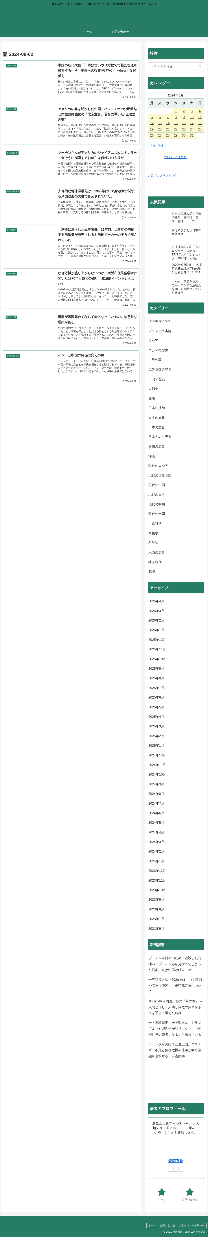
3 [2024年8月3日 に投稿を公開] (192, 111)
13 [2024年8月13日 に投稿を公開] (160, 123)
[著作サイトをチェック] (170, 1169)
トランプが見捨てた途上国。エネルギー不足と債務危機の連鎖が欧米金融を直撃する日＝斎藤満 (174, 1050)
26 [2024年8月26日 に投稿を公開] (152, 135)
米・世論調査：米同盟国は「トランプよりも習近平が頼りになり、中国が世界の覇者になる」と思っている (174, 1028)
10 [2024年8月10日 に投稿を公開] (192, 117)
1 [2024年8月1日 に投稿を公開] (176, 111)
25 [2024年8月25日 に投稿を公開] (200, 129)
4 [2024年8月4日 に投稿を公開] (200, 111)
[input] (176, 66)
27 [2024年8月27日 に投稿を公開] (160, 135)
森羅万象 (175, 1161)
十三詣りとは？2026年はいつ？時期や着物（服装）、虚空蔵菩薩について (175, 985)
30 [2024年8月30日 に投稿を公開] (184, 135)
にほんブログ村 (167, 157)
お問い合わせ (167, 1225)
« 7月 (152, 145)
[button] (200, 66)
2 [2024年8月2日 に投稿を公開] (184, 111)
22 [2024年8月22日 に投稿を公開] (176, 129)
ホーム (152, 1225)
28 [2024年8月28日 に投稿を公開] (168, 135)
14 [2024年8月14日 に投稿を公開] (168, 123)
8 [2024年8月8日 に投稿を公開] (176, 117)
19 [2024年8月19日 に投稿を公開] (152, 129)
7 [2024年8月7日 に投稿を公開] (168, 117)
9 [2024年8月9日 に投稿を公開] (184, 117)
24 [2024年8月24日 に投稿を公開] (192, 129)
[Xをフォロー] (175, 1169)
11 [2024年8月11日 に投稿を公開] (200, 117)
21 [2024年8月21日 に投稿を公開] (168, 129)
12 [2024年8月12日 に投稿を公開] (152, 123)
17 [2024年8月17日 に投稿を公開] (192, 123)
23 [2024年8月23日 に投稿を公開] (184, 129)
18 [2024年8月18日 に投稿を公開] (200, 123)
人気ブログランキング (162, 175)
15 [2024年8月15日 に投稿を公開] (176, 123)
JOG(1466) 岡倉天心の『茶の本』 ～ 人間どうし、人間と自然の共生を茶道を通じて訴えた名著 (175, 1007)
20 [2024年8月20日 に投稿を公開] (160, 129)
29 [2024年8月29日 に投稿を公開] (176, 135)
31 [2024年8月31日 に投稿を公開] (192, 135)
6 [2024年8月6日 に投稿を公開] (160, 117)
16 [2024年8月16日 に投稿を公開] (184, 123)
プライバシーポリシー (192, 1225)
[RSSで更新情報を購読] (180, 1169)
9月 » (162, 145)
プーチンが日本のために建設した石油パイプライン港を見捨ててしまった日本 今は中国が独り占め (174, 964)
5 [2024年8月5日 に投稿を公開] (152, 117)
